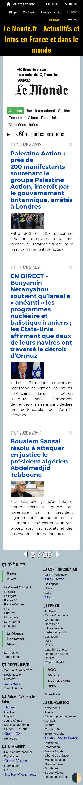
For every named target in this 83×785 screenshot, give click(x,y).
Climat (33, 118)
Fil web (72, 11)
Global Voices (15, 761)
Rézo (51, 686)
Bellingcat (51, 584)
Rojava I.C (11, 738)
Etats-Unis (49, 118)
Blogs (13, 12)
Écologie (28, 12)
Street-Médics (54, 772)
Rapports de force (57, 653)
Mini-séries (17, 125)
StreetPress (52, 694)
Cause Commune (56, 615)
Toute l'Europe (13, 688)
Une (28, 111)
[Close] (71, 144)
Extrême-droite (54, 733)
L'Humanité (11, 617)
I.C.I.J (50, 597)
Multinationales (55, 759)
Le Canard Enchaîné (17, 587)
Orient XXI (13, 734)
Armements (52, 708)
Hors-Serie (52, 624)
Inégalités (51, 742)
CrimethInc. (52, 619)
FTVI (7, 608)
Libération (15, 639)
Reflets (49, 657)
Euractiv (9, 679)
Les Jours (51, 636)
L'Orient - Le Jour (15, 729)
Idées (33, 125)
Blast (11, 579)
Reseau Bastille (55, 662)
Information (52, 747)
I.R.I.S (8, 769)
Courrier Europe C (18, 670)
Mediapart (15, 644)
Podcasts (52, 3)
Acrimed (50, 712)
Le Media (10, 625)
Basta (11, 574)
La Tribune (11, 652)
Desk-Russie (12, 674)
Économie (17, 118)
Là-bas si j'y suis (56, 632)
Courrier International (18, 752)
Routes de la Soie (56, 776)
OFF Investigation (56, 574)
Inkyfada (9, 716)
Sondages (51, 768)
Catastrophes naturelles (60, 716)
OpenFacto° (54, 579)
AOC (51, 670)
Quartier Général (56, 649)
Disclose (50, 588)
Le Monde (15, 633)
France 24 (10, 600)
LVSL (48, 641)
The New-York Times (20, 774)
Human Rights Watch (61, 738)
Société (64, 111)
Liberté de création (57, 755)
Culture (49, 725)
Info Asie (9, 712)
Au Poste (51, 611)
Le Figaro (10, 596)
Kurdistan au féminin (17, 724)
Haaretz (10, 707)
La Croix (9, 591)
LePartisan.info (20, 4)
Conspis (50, 720)
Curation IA (52, 729)
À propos (71, 3)
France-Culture (14, 604)
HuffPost (9, 613)
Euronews (12, 683)
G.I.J (48, 592)
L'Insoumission (55, 628)
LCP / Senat (12, 621)
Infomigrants (12, 765)
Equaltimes (11, 756)
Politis (49, 645)
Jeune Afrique (13, 720)
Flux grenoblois (51, 12)
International (45, 111)
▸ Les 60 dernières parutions (35, 134)
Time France (12, 656)
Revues (72, 20)
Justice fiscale (54, 751)
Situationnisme (54, 764)
